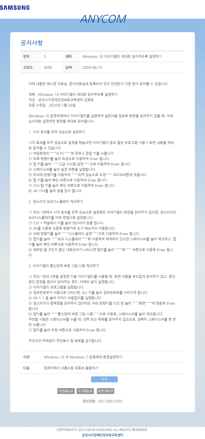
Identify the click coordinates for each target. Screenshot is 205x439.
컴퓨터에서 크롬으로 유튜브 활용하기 (71, 368)
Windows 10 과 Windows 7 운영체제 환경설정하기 (83, 357)
